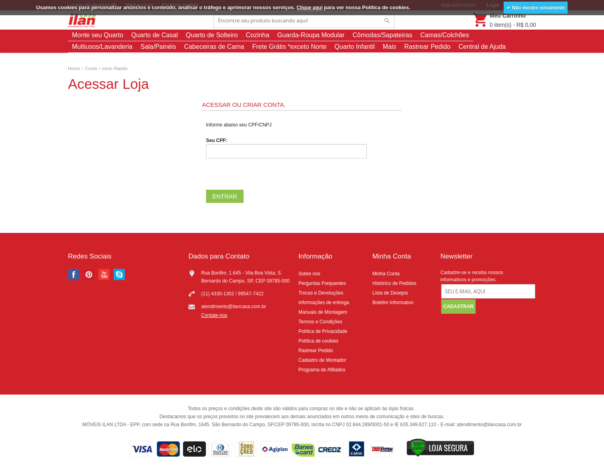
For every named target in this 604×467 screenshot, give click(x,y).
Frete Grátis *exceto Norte (289, 46)
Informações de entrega (323, 302)
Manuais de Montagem (322, 312)
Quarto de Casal (154, 35)
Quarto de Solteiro (212, 35)
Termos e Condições (320, 322)
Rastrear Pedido (427, 46)
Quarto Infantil (354, 46)
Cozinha (257, 35)
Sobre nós (309, 274)
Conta (91, 68)
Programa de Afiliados (321, 370)
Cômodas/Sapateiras (382, 35)
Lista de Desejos (390, 293)
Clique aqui (310, 7)
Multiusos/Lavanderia (102, 46)
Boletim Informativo (393, 302)
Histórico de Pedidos (394, 283)
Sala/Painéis (158, 46)
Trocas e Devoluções (320, 293)
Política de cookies (318, 341)
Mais (389, 46)
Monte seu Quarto (97, 35)
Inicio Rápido (115, 68)
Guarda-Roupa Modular (310, 35)
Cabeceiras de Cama (214, 46)
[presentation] (267, 174)
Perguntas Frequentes (322, 283)
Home (74, 68)
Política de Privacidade (322, 331)
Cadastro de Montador (322, 360)
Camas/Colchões (444, 35)
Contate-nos (214, 315)
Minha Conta (386, 274)
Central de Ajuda (482, 46)
